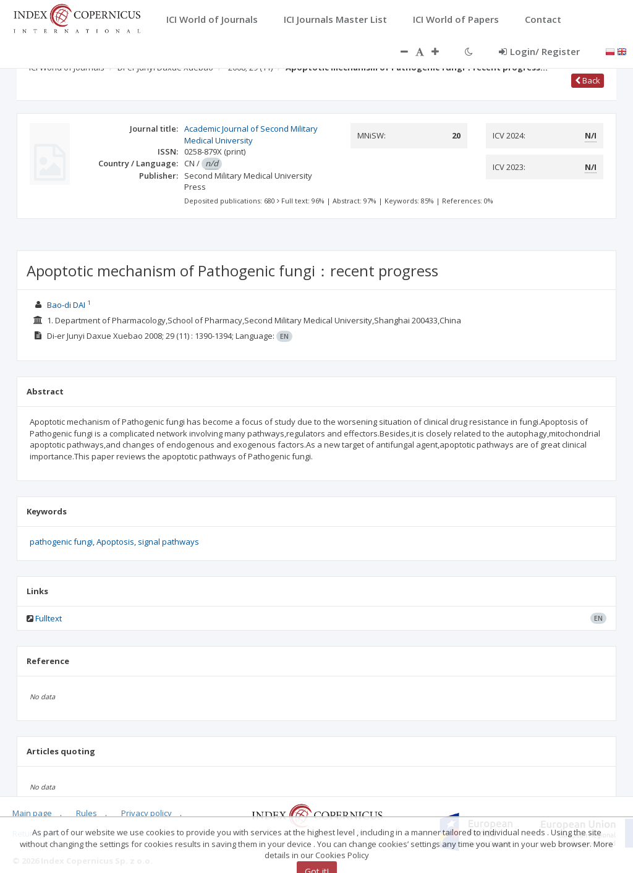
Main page (32, 813)
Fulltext (48, 618)
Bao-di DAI (66, 304)
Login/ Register (539, 51)
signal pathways (168, 541)
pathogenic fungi (61, 541)
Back (587, 80)
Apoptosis (115, 541)
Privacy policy (146, 813)
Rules (86, 813)
